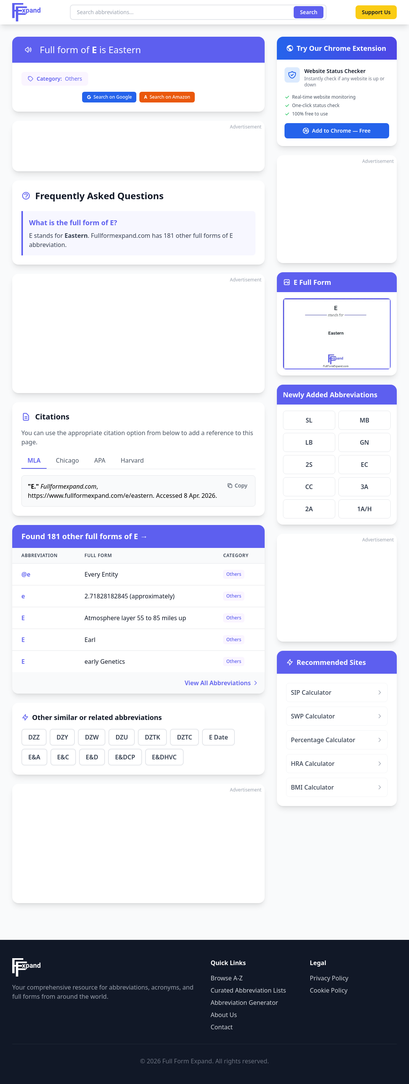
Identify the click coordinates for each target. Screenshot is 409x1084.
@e (26, 574)
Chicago (67, 460)
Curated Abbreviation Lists (248, 990)
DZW (92, 737)
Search (308, 12)
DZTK (152, 737)
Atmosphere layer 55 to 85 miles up (135, 618)
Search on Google (109, 97)
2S (309, 464)
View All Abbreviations (222, 683)
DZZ (34, 737)
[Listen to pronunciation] (28, 50)
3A (364, 487)
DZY (62, 737)
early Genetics (104, 661)
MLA (33, 460)
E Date (218, 737)
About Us (224, 1015)
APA (99, 460)
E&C (63, 757)
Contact (222, 1027)
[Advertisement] (138, 146)
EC (364, 464)
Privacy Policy (329, 978)
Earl (89, 639)
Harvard (132, 460)
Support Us (376, 12)
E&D (92, 757)
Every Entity (101, 574)
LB (309, 442)
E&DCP (125, 757)
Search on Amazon (167, 97)
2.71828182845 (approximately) (129, 596)
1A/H (364, 509)
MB (364, 420)
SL (309, 420)
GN (364, 442)
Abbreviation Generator (244, 1002)
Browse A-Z (227, 978)
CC (309, 487)
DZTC (184, 737)
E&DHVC (164, 757)
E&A (34, 757)
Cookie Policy (329, 990)
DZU (121, 737)
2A (309, 509)
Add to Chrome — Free (336, 130)
